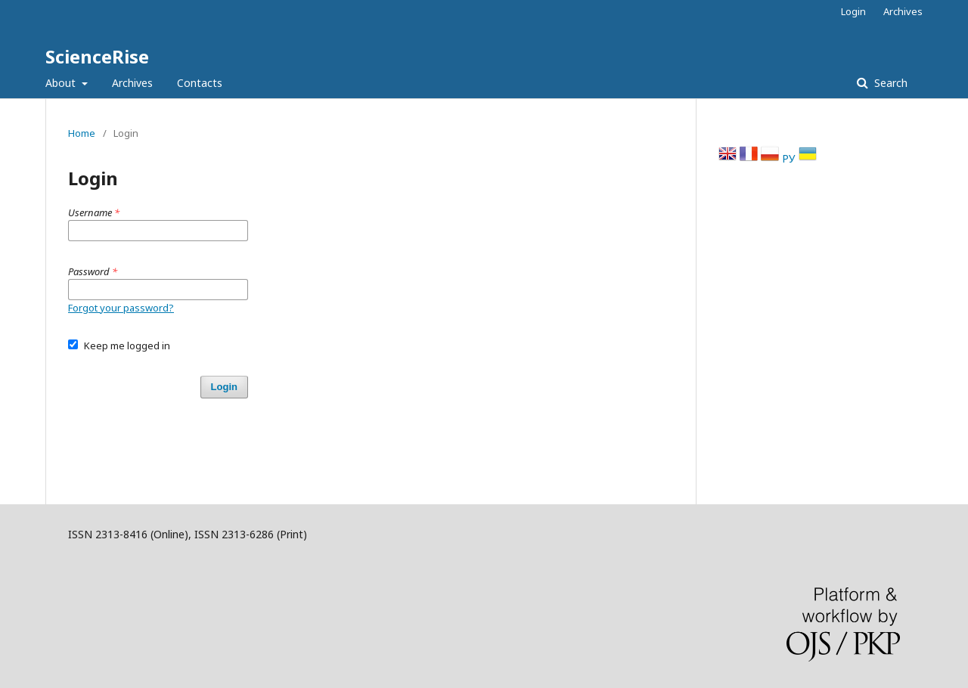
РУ (790, 158)
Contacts (199, 83)
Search (889, 83)
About (62, 83)
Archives (132, 83)
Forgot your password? (121, 308)
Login (853, 11)
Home (81, 133)
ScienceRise (97, 56)
